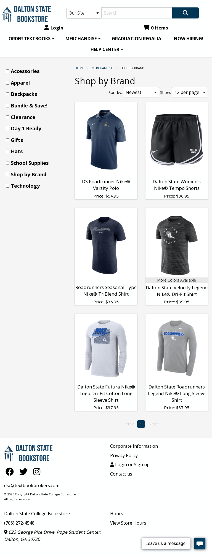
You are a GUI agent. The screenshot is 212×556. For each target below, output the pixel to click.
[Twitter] (24, 471)
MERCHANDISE (81, 39)
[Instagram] (36, 471)
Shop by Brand (28, 174)
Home (79, 68)
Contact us (121, 474)
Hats (17, 151)
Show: (165, 92)
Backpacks (24, 94)
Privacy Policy (124, 455)
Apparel (20, 82)
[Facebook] (11, 471)
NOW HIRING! (188, 39)
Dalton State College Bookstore (37, 514)
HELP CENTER (105, 49)
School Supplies (30, 163)
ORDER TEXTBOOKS (30, 39)
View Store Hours (128, 523)
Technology (25, 185)
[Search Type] (83, 13)
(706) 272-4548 (19, 523)
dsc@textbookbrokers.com (31, 485)
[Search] (136, 12)
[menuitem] (30, 38)
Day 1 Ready (26, 128)
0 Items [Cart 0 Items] (155, 28)
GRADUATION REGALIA (136, 39)
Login (53, 28)
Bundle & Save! (29, 105)
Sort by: (115, 92)
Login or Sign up (130, 464)
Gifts (17, 140)
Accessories (25, 71)
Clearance (23, 117)
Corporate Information (134, 446)
